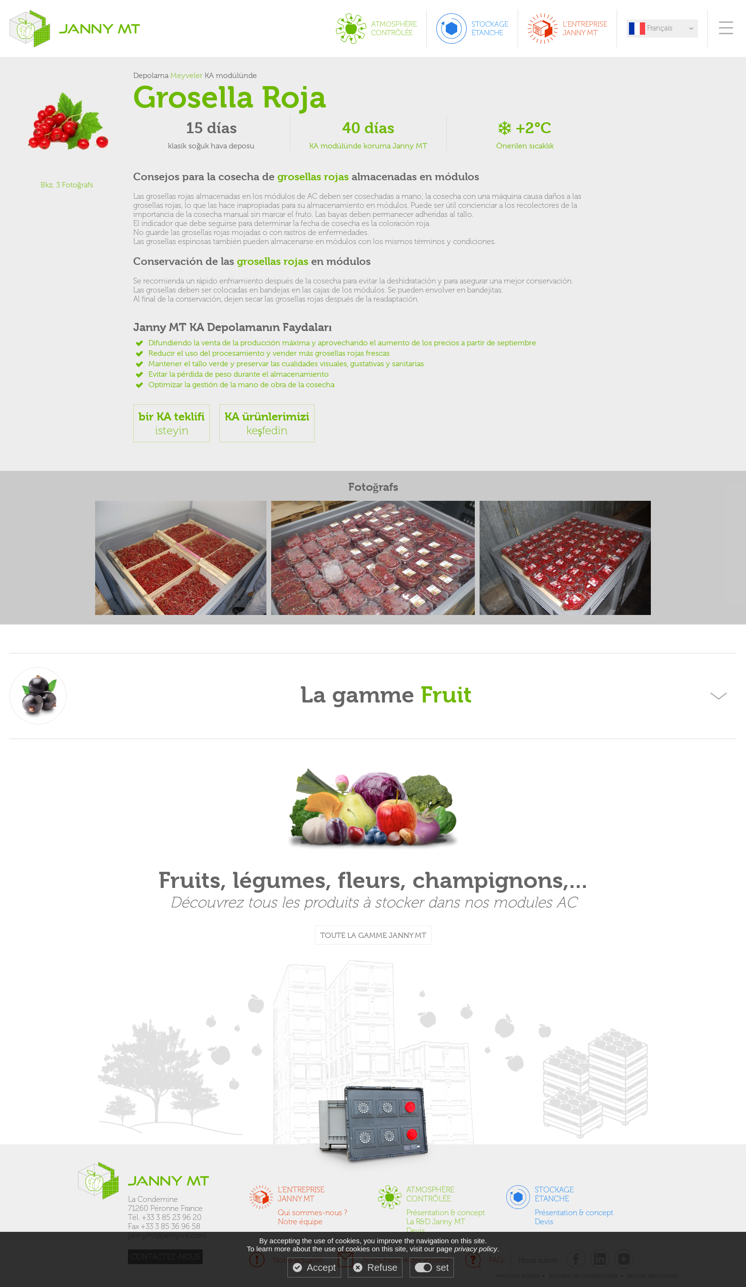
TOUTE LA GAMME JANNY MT (373, 935)
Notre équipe (300, 1221)
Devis (415, 1230)
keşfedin (267, 423)
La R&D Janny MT (435, 1221)
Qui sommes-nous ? (312, 1212)
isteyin (171, 423)
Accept (321, 1267)
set (442, 1267)
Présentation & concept (445, 1212)
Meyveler (186, 75)
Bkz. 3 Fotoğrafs (66, 185)
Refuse (382, 1267)
